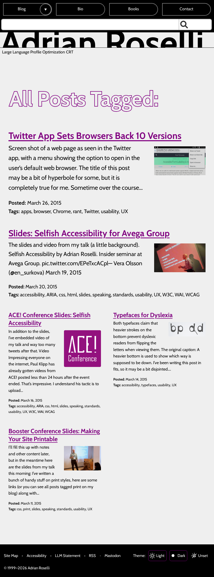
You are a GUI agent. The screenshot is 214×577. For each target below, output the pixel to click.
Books (133, 8)
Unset (203, 555)
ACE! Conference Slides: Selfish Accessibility (49, 319)
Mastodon (112, 555)
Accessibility (36, 555)
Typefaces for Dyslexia (143, 315)
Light (160, 555)
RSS (92, 555)
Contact (186, 8)
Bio (80, 8)
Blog (22, 8)
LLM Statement (67, 555)
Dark (181, 555)
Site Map (11, 555)
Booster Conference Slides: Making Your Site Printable (54, 435)
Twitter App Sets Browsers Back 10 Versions (94, 135)
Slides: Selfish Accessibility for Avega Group (89, 233)
